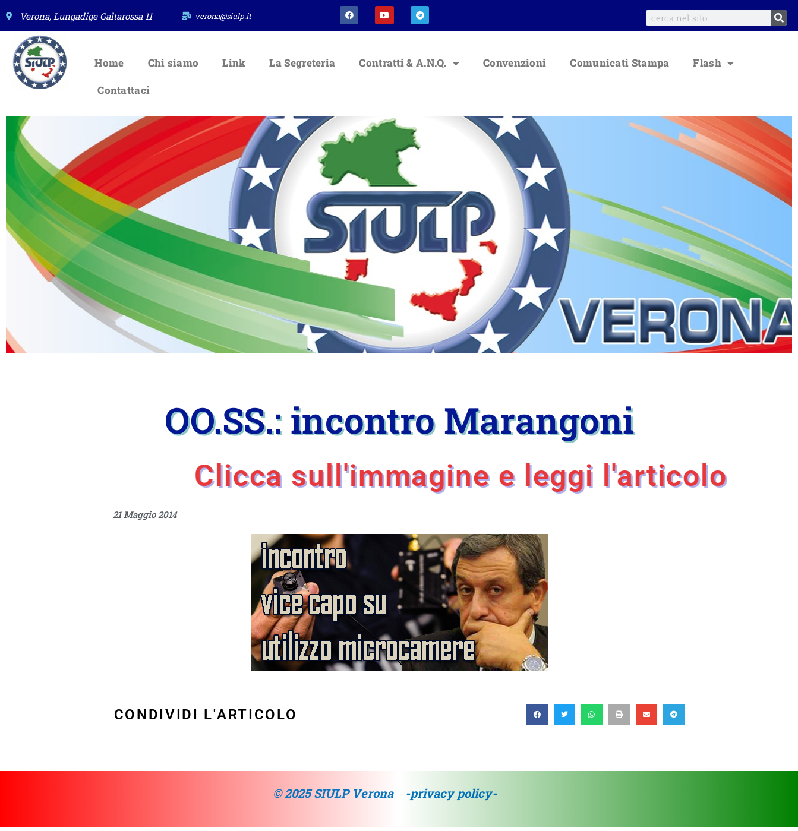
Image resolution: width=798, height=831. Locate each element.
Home (109, 67)
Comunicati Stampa (619, 67)
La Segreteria (302, 67)
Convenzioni (514, 67)
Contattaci (123, 94)
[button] (537, 718)
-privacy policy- (451, 797)
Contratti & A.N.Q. (409, 67)
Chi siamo (173, 67)
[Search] (779, 18)
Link (233, 67)
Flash (713, 67)
